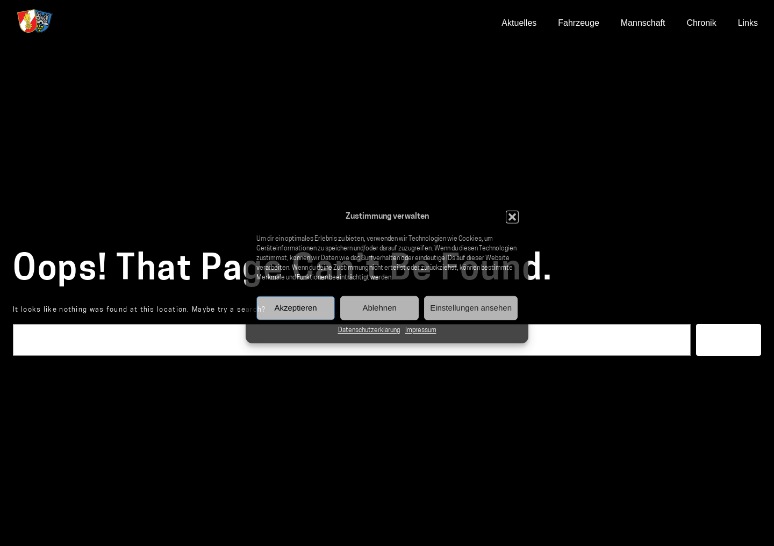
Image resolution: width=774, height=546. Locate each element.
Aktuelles (518, 22)
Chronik (701, 22)
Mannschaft (643, 22)
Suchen (729, 339)
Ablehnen (379, 307)
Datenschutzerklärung (369, 330)
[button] (512, 217)
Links (748, 22)
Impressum (420, 330)
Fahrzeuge (578, 22)
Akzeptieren (295, 307)
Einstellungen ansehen (471, 307)
